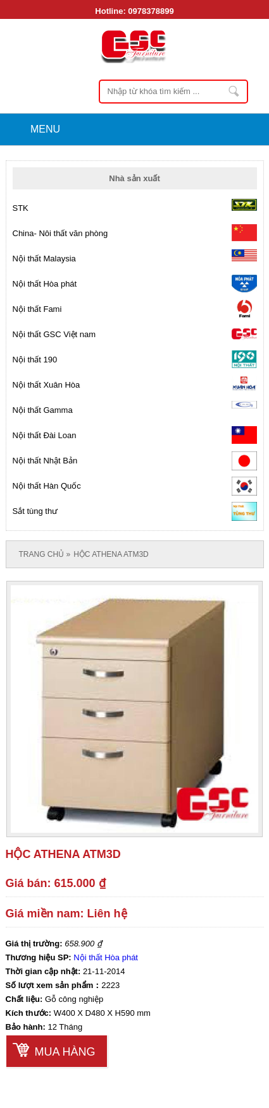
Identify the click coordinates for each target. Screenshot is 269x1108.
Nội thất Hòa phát (105, 957)
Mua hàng (65, 1051)
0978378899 (150, 11)
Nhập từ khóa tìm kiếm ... (235, 92)
